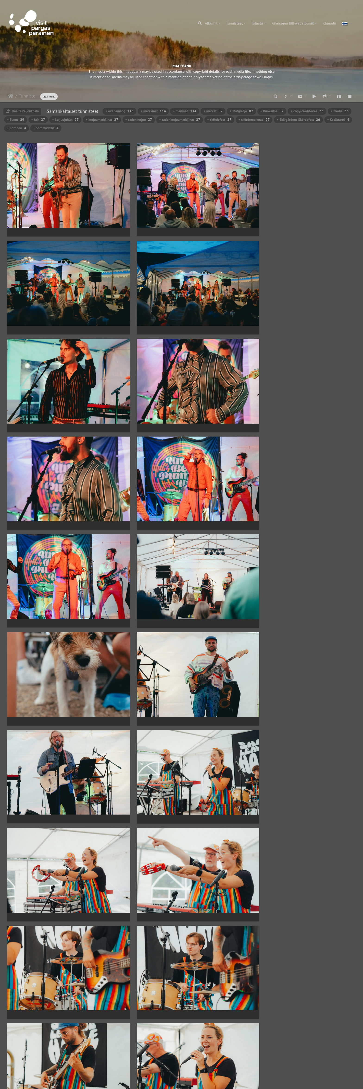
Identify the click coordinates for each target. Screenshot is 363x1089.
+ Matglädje (241, 111)
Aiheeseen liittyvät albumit (293, 23)
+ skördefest (219, 119)
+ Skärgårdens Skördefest (298, 119)
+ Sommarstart (46, 128)
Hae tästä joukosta (22, 111)
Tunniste (27, 96)
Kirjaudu (329, 23)
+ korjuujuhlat (65, 119)
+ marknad (185, 111)
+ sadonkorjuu (138, 119)
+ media (340, 111)
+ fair (38, 119)
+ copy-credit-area (307, 111)
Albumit (211, 23)
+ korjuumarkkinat (102, 119)
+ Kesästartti (338, 119)
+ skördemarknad (254, 119)
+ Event (15, 119)
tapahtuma (49, 96)
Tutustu (257, 23)
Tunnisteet (234, 23)
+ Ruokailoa (272, 111)
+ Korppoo (16, 128)
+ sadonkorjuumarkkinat (179, 119)
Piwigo (191, 1081)
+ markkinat (153, 111)
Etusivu (10, 95)
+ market (213, 111)
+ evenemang (119, 111)
